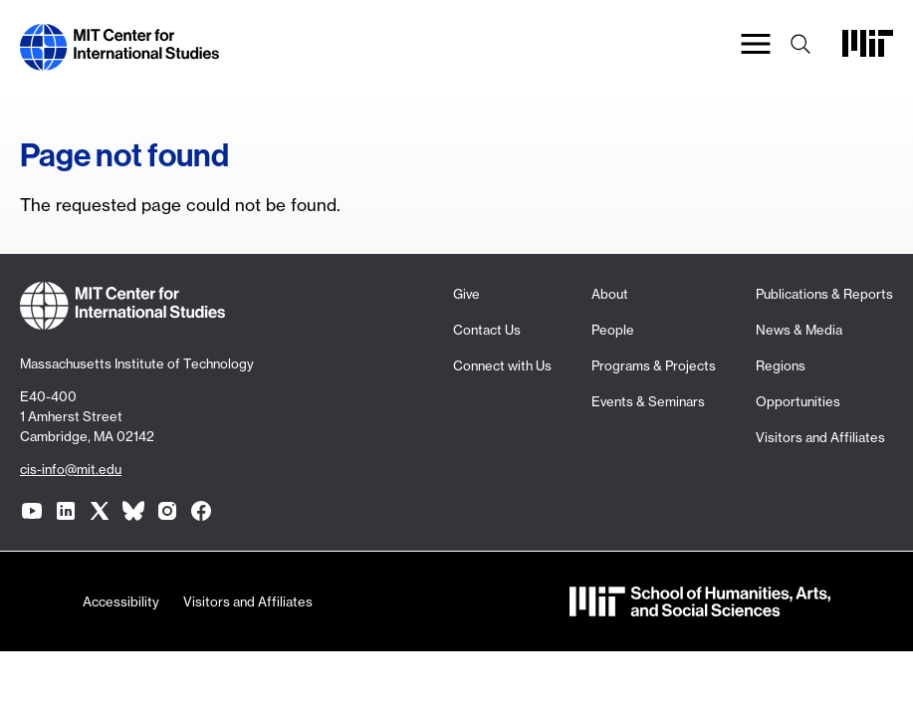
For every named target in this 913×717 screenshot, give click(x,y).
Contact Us (487, 330)
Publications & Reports (824, 294)
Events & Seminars (648, 401)
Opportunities (798, 401)
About (609, 294)
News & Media (799, 330)
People (612, 330)
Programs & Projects (653, 365)
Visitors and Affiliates (820, 437)
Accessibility (121, 601)
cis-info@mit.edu (70, 469)
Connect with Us (502, 365)
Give (466, 294)
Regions (780, 365)
